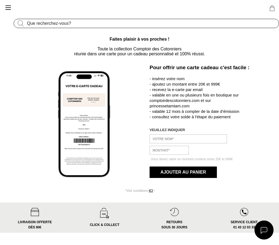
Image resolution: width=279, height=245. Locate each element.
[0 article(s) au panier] (272, 8)
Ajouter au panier (182, 172)
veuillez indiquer (167, 130)
